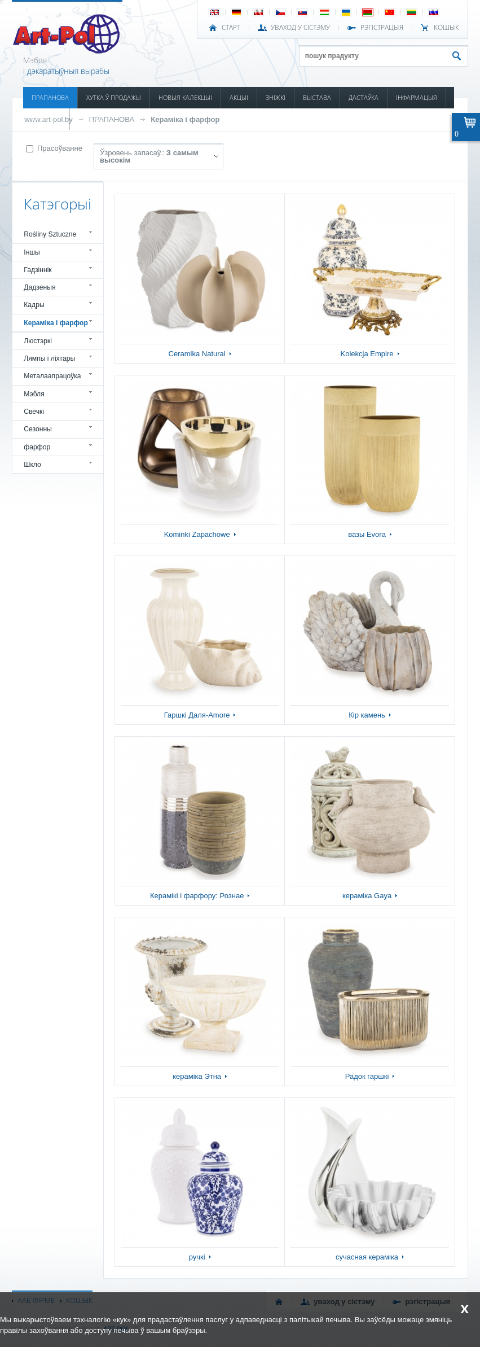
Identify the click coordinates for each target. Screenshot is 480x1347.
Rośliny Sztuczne (50, 234)
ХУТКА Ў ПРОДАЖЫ (113, 97)
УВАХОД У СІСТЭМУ (300, 28)
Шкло (32, 465)
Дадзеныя (39, 287)
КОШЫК (446, 28)
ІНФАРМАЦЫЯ (416, 97)
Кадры (34, 305)
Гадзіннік (37, 270)
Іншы (32, 252)
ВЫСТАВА (317, 97)
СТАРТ (231, 28)
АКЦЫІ (239, 97)
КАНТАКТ (91, 119)
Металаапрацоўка (52, 376)
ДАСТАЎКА (363, 97)
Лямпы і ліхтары (49, 358)
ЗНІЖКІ (275, 97)
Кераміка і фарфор (185, 119)
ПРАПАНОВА (50, 97)
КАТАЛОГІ (46, 119)
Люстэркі (38, 341)
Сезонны (38, 429)
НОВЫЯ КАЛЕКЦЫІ (185, 97)
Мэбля (34, 394)
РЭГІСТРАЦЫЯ (381, 28)
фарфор (37, 447)
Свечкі (34, 412)
